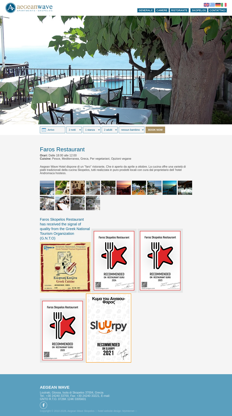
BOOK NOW (155, 129)
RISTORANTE (179, 10)
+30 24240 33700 (57, 395)
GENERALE (146, 10)
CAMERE (161, 10)
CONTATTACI (217, 10)
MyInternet (128, 410)
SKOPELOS (199, 10)
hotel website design (109, 410)
